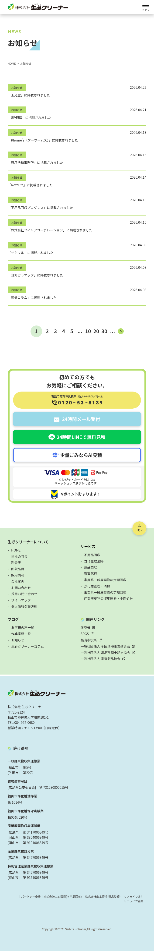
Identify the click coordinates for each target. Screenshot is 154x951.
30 (104, 331)
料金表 (16, 562)
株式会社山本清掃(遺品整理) (102, 896)
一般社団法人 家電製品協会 (100, 658)
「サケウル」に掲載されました (30, 252)
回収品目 (17, 568)
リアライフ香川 (134, 896)
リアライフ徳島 (134, 901)
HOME (16, 550)
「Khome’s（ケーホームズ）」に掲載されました (43, 140)
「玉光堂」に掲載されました (29, 95)
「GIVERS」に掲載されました (29, 117)
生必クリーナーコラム (27, 646)
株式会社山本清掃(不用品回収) (62, 896)
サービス (88, 546)
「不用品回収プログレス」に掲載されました (40, 207)
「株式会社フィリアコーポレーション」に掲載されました (50, 230)
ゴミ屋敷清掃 (94, 561)
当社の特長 (19, 556)
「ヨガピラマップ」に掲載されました (35, 275)
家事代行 (90, 573)
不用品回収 (92, 554)
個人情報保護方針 (24, 606)
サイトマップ (21, 600)
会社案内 (17, 581)
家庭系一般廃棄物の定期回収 (105, 579)
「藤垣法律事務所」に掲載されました (35, 162)
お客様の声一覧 (22, 627)
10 (88, 331)
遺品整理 (90, 567)
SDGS (85, 633)
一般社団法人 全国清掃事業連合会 (105, 646)
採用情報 (17, 575)
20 (96, 331)
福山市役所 (89, 640)
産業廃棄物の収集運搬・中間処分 (108, 598)
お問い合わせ (21, 587)
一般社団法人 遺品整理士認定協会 (105, 652)
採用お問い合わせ (24, 593)
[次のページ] (121, 331)
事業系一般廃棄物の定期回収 (105, 592)
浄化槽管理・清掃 (97, 586)
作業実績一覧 (21, 633)
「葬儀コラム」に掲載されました (32, 297)
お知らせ (16, 87)
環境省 (85, 627)
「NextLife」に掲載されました (30, 185)
